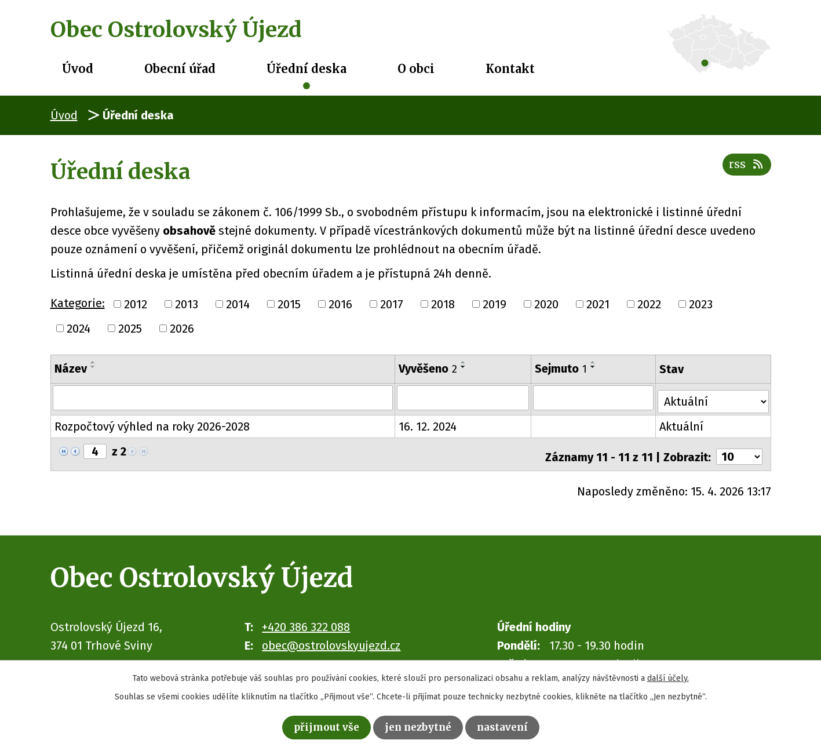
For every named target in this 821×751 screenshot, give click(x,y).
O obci (416, 68)
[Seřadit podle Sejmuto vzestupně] (594, 362)
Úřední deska (306, 68)
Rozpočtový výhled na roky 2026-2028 (152, 423)
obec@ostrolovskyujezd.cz (331, 637)
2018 (443, 304)
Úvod (77, 68)
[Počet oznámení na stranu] (739, 448)
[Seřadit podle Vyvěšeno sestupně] (464, 366)
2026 (182, 329)
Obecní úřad (180, 68)
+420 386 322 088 (306, 618)
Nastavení (513, 726)
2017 (391, 304)
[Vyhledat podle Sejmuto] (594, 397)
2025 (130, 329)
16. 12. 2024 (428, 423)
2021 (598, 304)
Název (70, 369)
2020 (546, 304)
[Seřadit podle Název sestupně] (93, 366)
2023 (701, 304)
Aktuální (683, 423)
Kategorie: (77, 303)
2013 (186, 304)
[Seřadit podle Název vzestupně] (93, 362)
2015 (289, 304)
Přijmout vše (317, 726)
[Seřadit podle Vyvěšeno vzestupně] (464, 362)
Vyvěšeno (428, 369)
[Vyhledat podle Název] (223, 397)
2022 (649, 304)
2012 (135, 304)
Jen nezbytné (419, 726)
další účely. (668, 675)
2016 (340, 304)
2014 (238, 304)
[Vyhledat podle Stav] (714, 396)
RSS (744, 170)
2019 (494, 304)
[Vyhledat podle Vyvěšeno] (463, 397)
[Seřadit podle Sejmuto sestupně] (594, 366)
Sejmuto (561, 369)
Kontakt (510, 68)
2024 (78, 329)
